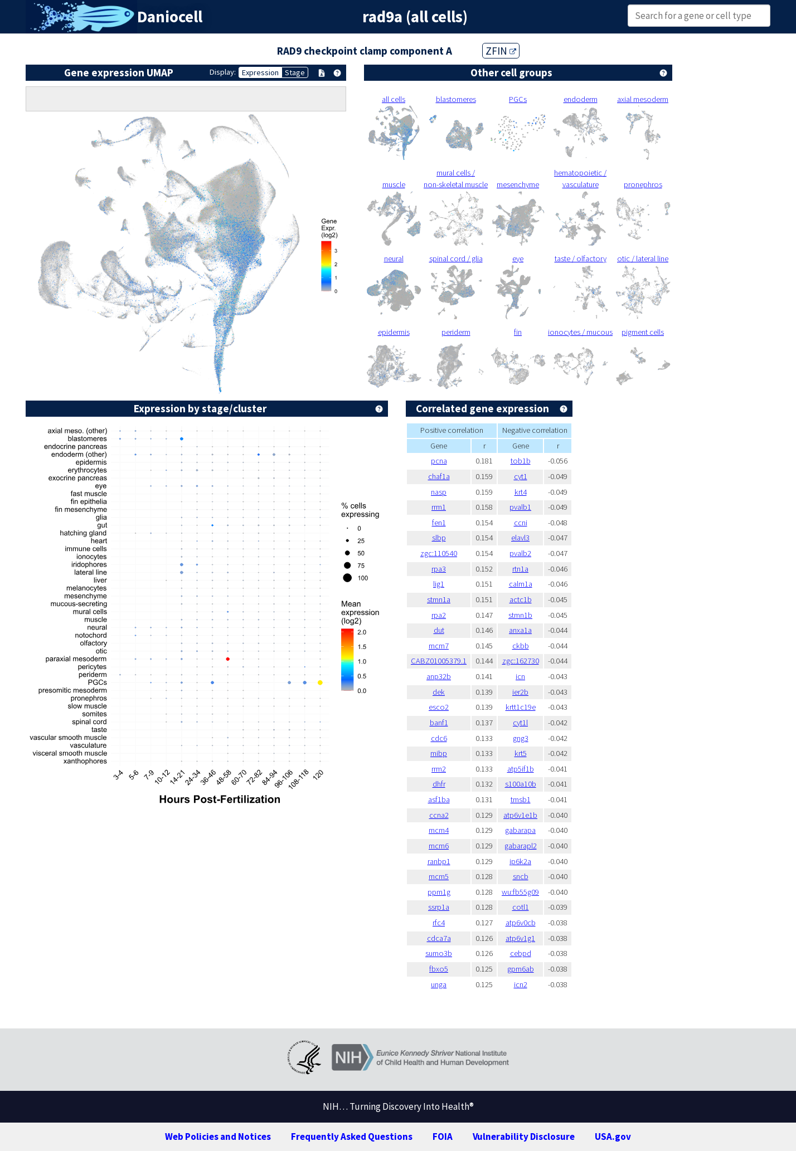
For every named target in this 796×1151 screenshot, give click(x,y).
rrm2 (438, 769)
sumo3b (438, 953)
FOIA (443, 1136)
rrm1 (438, 507)
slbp (439, 538)
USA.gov (613, 1136)
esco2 (439, 707)
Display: (223, 72)
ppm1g (439, 892)
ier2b (520, 692)
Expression (260, 72)
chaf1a (439, 476)
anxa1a (520, 630)
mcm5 (439, 876)
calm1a (520, 584)
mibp (438, 753)
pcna (439, 461)
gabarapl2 (520, 846)
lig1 (438, 584)
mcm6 (439, 846)
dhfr (439, 784)
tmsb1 (521, 799)
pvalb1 (520, 507)
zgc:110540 (438, 553)
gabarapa (520, 830)
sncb (520, 876)
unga (438, 984)
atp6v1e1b (520, 815)
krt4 (521, 492)
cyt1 (520, 476)
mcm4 (439, 830)
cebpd (520, 953)
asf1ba (439, 799)
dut (439, 630)
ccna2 (439, 815)
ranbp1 (439, 861)
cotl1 (520, 907)
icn (520, 676)
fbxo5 (438, 969)
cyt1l (520, 723)
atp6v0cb (521, 923)
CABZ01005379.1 (439, 661)
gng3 (520, 738)
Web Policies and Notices (218, 1136)
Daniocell (169, 17)
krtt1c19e (521, 707)
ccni (520, 523)
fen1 (439, 523)
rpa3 (438, 569)
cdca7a (439, 938)
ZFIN (501, 50)
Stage (295, 72)
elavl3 (520, 538)
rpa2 (438, 615)
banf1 (439, 723)
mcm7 (439, 646)
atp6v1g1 (520, 938)
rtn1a (520, 569)
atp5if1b (520, 769)
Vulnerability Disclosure (524, 1136)
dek (439, 692)
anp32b (438, 676)
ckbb (520, 646)
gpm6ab (520, 969)
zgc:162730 (520, 661)
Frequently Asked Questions (351, 1136)
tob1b (521, 461)
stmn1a (438, 599)
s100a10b (520, 784)
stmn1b (520, 615)
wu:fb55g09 (520, 892)
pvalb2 (520, 553)
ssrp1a (438, 907)
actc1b (520, 599)
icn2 (520, 984)
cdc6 (439, 738)
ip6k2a (520, 861)
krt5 (521, 753)
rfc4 (439, 923)
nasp (438, 492)
